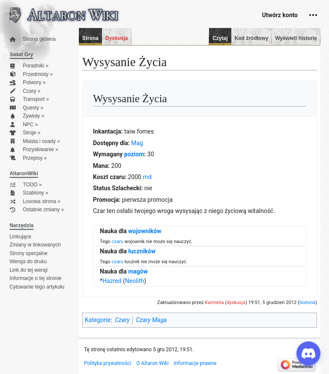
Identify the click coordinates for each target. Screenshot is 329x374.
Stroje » (24, 133)
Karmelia (214, 302)
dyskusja (236, 302)
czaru (117, 241)
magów (138, 271)
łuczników (142, 251)
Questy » (26, 108)
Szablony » (28, 193)
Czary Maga (151, 319)
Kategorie (98, 319)
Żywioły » (26, 116)
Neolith (134, 280)
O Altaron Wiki (152, 363)
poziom (134, 154)
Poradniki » (28, 66)
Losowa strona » (34, 201)
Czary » (24, 91)
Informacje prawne (195, 363)
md (147, 176)
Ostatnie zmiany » (36, 210)
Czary (122, 319)
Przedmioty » (31, 74)
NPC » (23, 125)
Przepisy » (28, 158)
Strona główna (32, 39)
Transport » (29, 99)
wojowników (144, 231)
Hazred (111, 280)
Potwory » (27, 82)
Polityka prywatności (107, 363)
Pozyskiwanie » (33, 149)
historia (307, 302)
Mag (137, 143)
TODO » (25, 185)
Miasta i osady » (34, 141)
